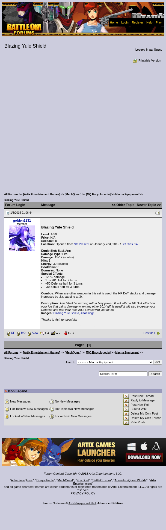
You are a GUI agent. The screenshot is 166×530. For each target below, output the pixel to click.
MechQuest (65, 480)
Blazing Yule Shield (66, 313)
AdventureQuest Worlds (131, 480)
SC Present (81, 244)
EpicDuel (83, 480)
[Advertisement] (62, 126)
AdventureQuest (22, 480)
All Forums (11, 194)
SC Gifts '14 (130, 244)
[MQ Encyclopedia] (98, 194)
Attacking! (87, 313)
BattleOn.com (102, 480)
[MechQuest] (73, 194)
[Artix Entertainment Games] (41, 194)
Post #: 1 (149, 333)
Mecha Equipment (127, 194)
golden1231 (22, 220)
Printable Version (146, 60)
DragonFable (45, 480)
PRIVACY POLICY (83, 493)
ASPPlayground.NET (83, 503)
